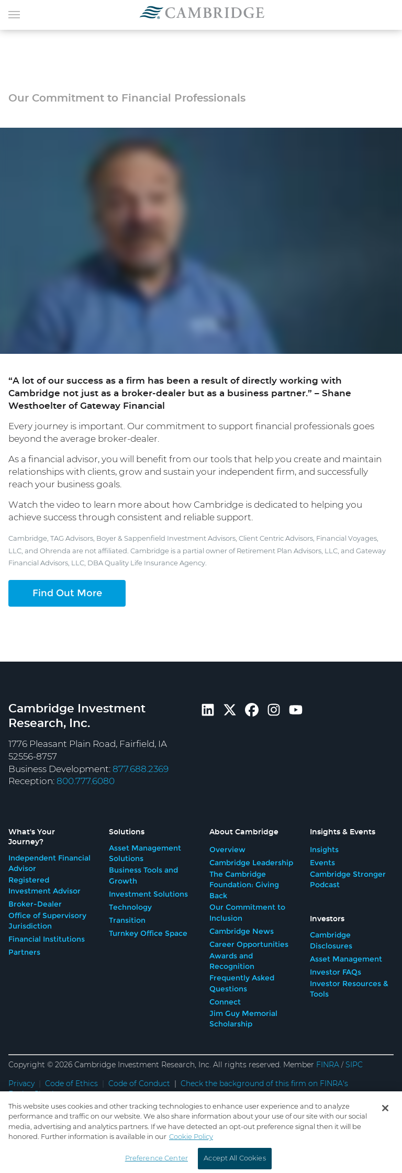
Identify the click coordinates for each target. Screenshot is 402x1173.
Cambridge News (241, 931)
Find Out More (67, 593)
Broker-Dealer (35, 904)
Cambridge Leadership (251, 862)
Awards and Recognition (231, 961)
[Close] (385, 1121)
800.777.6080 (86, 781)
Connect (225, 1002)
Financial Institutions (46, 939)
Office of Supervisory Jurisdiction (47, 921)
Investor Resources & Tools (349, 989)
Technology (130, 907)
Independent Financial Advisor (49, 863)
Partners (24, 952)
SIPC (354, 1065)
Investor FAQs (335, 972)
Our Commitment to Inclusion (247, 912)
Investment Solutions (148, 894)
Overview (227, 849)
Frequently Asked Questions (241, 983)
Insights (324, 849)
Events (322, 862)
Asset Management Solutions (145, 853)
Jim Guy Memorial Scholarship (243, 1019)
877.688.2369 (141, 769)
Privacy (21, 1084)
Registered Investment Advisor (44, 885)
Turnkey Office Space (148, 933)
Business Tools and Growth (143, 875)
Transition (127, 920)
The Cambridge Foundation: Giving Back (244, 884)
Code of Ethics (71, 1084)
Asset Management (346, 959)
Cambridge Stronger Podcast (348, 879)
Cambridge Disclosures (331, 940)
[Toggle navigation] (14, 13)
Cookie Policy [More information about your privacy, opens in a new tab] (191, 1150)
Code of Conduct (139, 1084)
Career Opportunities (248, 944)
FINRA (327, 1065)
